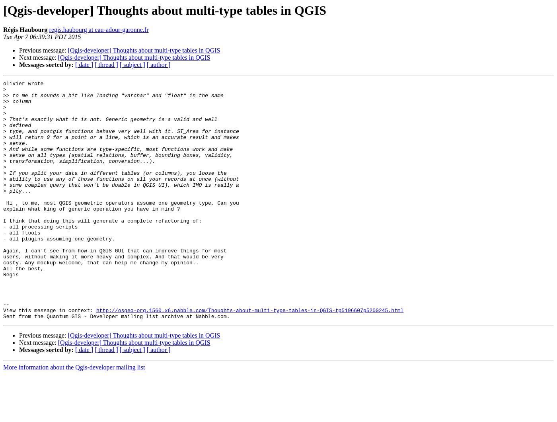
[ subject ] (132, 64)
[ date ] (84, 64)
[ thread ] (106, 64)
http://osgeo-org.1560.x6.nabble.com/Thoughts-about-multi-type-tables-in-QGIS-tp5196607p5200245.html (249, 356)
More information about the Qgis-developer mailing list (74, 415)
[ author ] (159, 64)
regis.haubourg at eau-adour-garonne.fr (99, 29)
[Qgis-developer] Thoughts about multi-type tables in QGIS (144, 50)
